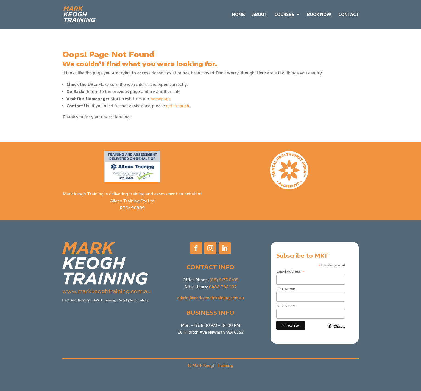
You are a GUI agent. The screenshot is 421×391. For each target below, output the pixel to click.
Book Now (319, 14)
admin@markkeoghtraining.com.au (210, 297)
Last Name (285, 306)
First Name (285, 289)
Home (238, 14)
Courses (284, 14)
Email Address (290, 271)
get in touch (177, 105)
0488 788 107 (223, 286)
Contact (348, 14)
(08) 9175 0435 (224, 279)
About (259, 14)
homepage (160, 98)
